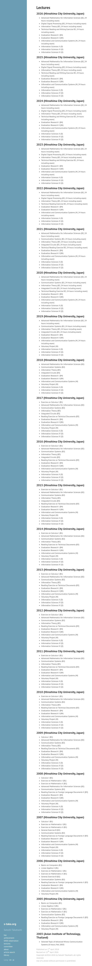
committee (8, 946)
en (10, 960)
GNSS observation (11, 941)
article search (9, 952)
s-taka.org (10, 924)
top (5, 935)
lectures (7, 943)
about (6, 949)
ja (13, 960)
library (6, 955)
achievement (9, 938)
